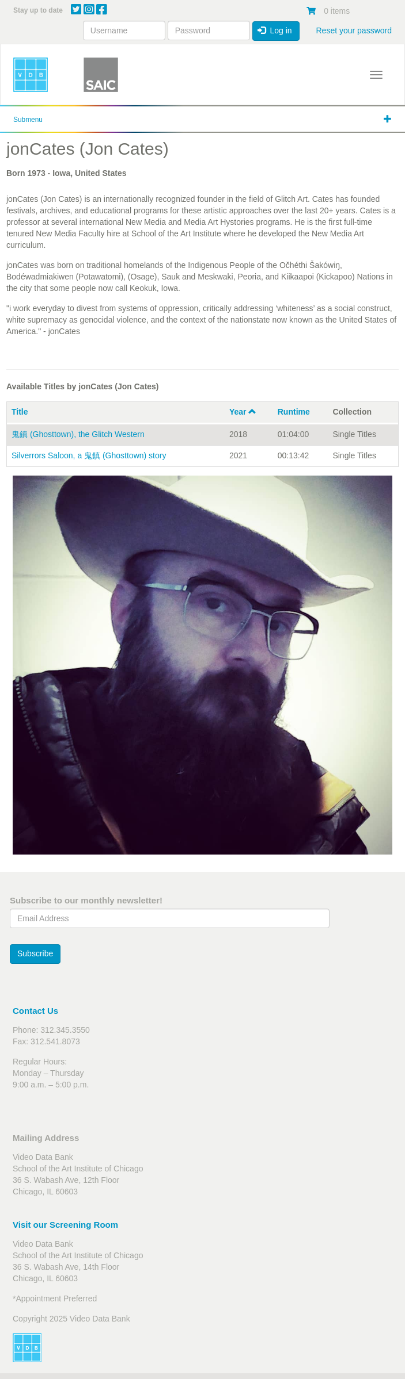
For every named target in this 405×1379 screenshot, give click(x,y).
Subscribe (35, 953)
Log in (275, 30)
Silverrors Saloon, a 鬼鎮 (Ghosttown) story (89, 455)
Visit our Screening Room (65, 1224)
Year (242, 411)
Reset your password (354, 30)
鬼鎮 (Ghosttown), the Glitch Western (78, 434)
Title (20, 411)
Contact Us (35, 1011)
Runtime (294, 411)
